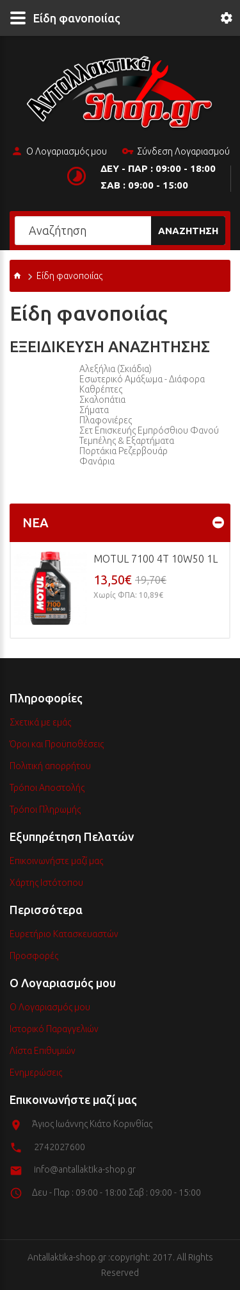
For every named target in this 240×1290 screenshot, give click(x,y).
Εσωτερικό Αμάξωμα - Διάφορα (142, 379)
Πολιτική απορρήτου (50, 766)
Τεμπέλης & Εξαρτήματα (126, 441)
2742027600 (59, 1147)
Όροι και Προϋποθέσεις (57, 744)
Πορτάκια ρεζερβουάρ (123, 451)
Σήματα (94, 410)
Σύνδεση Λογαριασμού (176, 152)
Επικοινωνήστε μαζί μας (56, 861)
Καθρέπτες (100, 389)
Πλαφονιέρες (105, 420)
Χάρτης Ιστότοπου (46, 883)
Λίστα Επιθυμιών (43, 1051)
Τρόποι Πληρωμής (45, 809)
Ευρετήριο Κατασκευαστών (64, 934)
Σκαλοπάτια (102, 400)
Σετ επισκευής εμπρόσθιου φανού (149, 430)
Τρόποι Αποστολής (47, 788)
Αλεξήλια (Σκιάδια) (115, 369)
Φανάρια (97, 461)
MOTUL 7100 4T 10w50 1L (155, 558)
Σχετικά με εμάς (40, 722)
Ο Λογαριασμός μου (59, 152)
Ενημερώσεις (36, 1072)
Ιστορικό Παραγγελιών (54, 1029)
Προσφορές (34, 956)
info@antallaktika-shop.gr (85, 1169)
